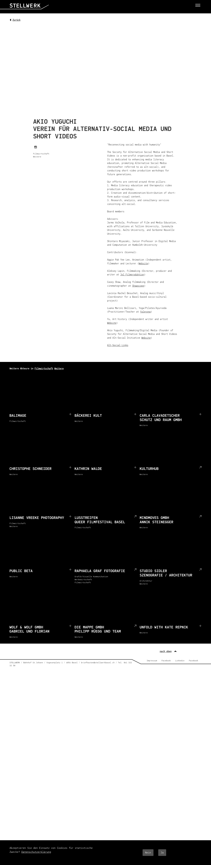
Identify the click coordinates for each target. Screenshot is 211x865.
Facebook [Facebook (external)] (166, 661)
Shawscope (138, 286)
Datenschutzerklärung (36, 852)
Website (143, 263)
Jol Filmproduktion (132, 274)
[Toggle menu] (197, 5)
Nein (148, 852)
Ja (162, 852)
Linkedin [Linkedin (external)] (179, 661)
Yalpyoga (145, 312)
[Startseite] (29, 8)
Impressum (152, 661)
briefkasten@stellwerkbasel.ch (98, 663)
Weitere (59, 368)
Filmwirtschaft (44, 368)
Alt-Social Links (117, 345)
